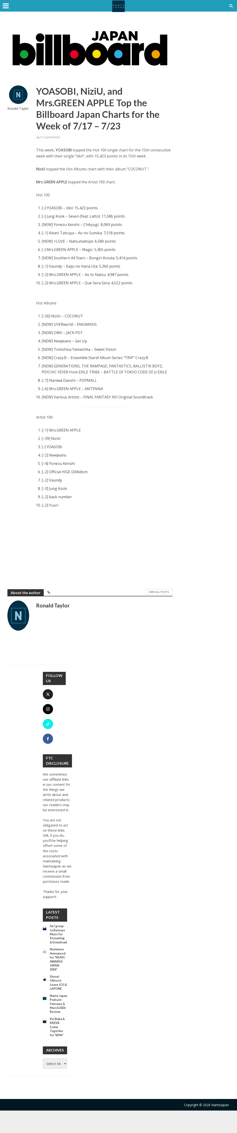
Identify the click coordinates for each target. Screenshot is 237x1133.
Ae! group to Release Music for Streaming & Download (58, 937)
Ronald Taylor (18, 108)
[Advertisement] (104, 547)
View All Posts (159, 592)
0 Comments (50, 137)
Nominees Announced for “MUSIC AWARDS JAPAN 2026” (58, 967)
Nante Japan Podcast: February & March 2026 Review (58, 1019)
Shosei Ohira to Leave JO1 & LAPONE (58, 991)
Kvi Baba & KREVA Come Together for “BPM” (58, 1048)
